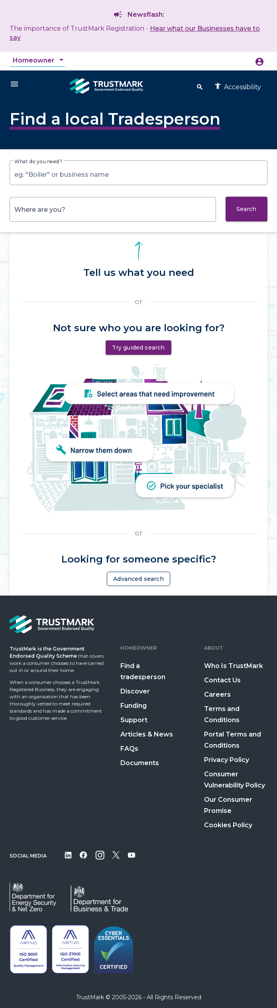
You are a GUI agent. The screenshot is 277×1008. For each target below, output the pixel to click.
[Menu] (14, 84)
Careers (217, 694)
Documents (139, 763)
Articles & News (146, 734)
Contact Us (222, 680)
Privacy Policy (226, 760)
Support (133, 720)
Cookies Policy (228, 825)
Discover (135, 691)
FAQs (129, 748)
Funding (133, 705)
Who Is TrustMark (233, 666)
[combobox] (39, 60)
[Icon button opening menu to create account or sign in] (259, 61)
